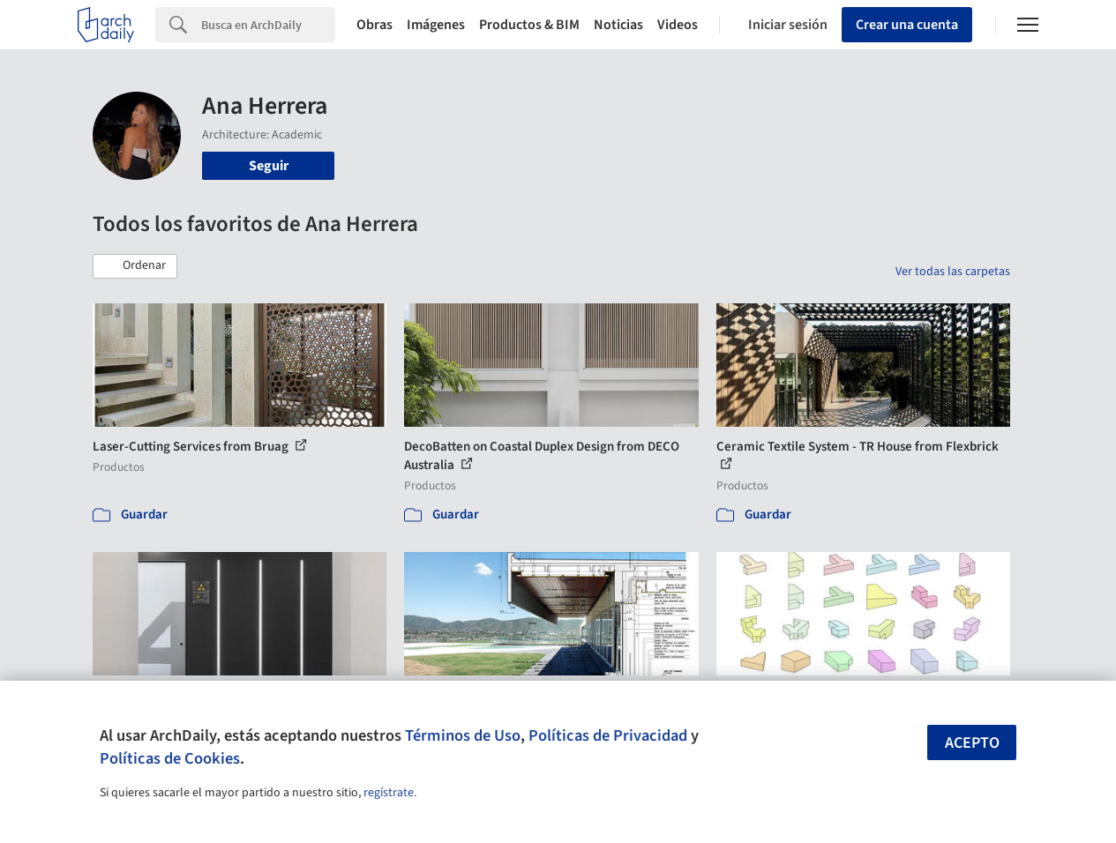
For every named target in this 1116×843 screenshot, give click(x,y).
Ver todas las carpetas (952, 271)
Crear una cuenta (907, 24)
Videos (677, 25)
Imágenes (436, 25)
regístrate (388, 793)
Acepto (972, 743)
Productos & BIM (529, 25)
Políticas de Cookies (170, 758)
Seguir (268, 165)
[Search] (268, 24)
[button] (135, 266)
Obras (374, 25)
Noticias (618, 25)
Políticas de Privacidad (607, 735)
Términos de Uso (463, 735)
